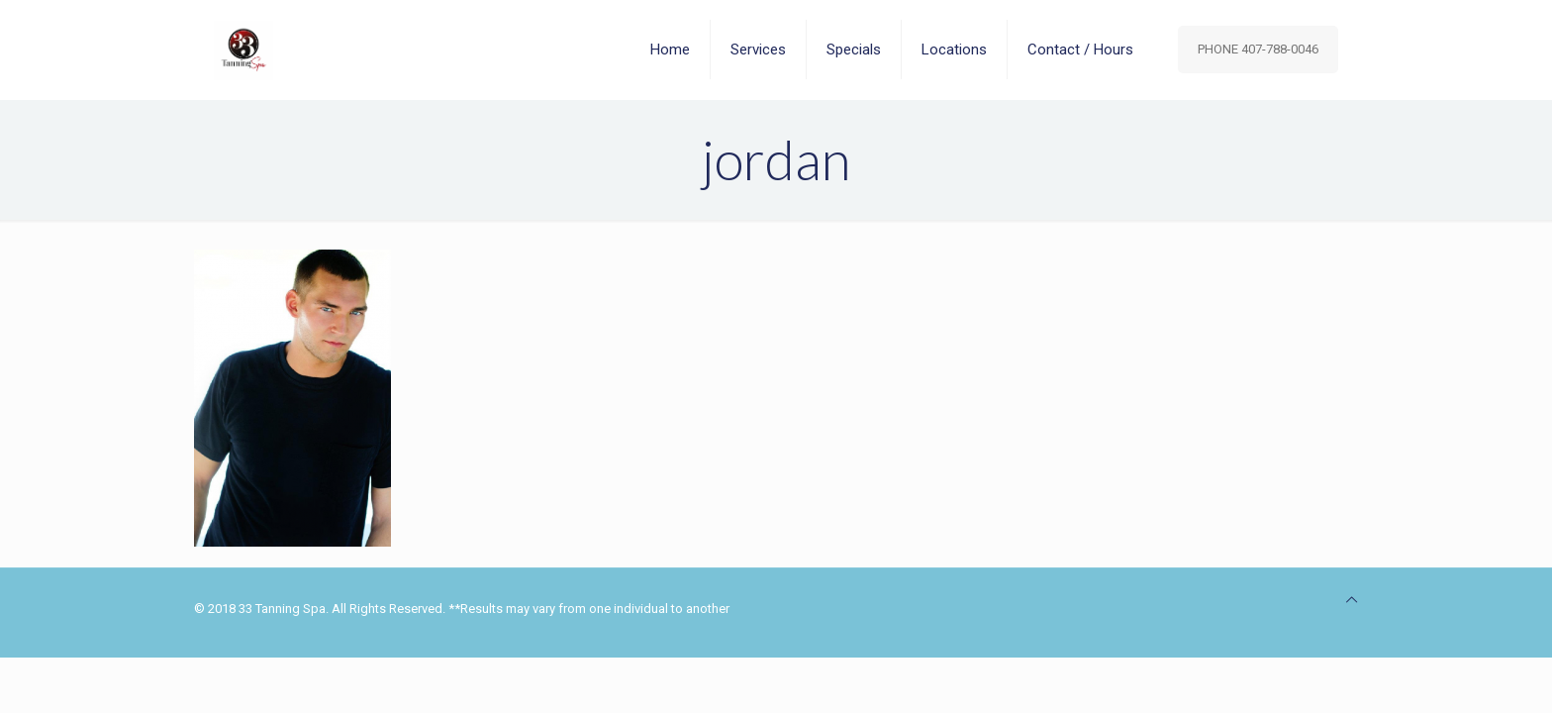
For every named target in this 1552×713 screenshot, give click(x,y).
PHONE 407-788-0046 (1258, 49)
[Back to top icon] (1351, 599)
